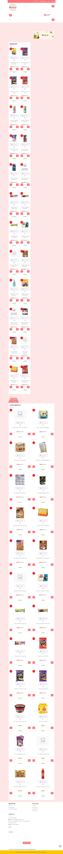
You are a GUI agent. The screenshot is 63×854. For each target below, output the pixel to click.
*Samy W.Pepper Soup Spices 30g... (20, 525)
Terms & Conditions (13, 809)
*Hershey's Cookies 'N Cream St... (25, 236)
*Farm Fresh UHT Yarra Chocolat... (25, 150)
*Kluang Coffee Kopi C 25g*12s (14, 265)
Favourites (34, 810)
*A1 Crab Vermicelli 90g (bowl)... (20, 721)
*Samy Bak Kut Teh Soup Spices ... (25, 381)
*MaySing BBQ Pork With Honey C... (25, 323)
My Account (34, 807)
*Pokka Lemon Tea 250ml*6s (14, 381)
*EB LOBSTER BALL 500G (14, 150)
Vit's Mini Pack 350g (43, 721)
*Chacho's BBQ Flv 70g (25, 63)
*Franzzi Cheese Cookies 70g (14, 208)
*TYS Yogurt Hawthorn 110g (43, 754)
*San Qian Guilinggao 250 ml (43, 493)
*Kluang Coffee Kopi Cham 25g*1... (25, 265)
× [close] (61, 852)
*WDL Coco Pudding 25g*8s (20, 460)
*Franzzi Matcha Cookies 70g (14, 236)
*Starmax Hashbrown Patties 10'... (20, 786)
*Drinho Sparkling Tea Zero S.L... (25, 121)
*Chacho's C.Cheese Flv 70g (14, 92)
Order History (35, 809)
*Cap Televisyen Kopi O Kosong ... (14, 63)
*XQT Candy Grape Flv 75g (20, 754)
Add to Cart (14, 57)
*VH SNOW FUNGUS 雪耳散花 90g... (43, 460)
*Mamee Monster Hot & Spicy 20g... (14, 323)
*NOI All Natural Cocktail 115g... (14, 352)
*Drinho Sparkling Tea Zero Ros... (14, 121)
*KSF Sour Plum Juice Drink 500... (43, 786)
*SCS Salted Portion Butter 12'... (20, 493)
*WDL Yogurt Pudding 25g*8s (43, 427)
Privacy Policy (11, 807)
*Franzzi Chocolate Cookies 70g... (25, 208)
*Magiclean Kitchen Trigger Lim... (14, 294)
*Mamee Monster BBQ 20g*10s (25, 294)
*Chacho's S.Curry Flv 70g (25, 92)
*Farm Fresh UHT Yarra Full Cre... (14, 179)
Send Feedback (27, 842)
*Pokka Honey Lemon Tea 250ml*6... (25, 353)
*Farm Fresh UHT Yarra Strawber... (25, 179)
